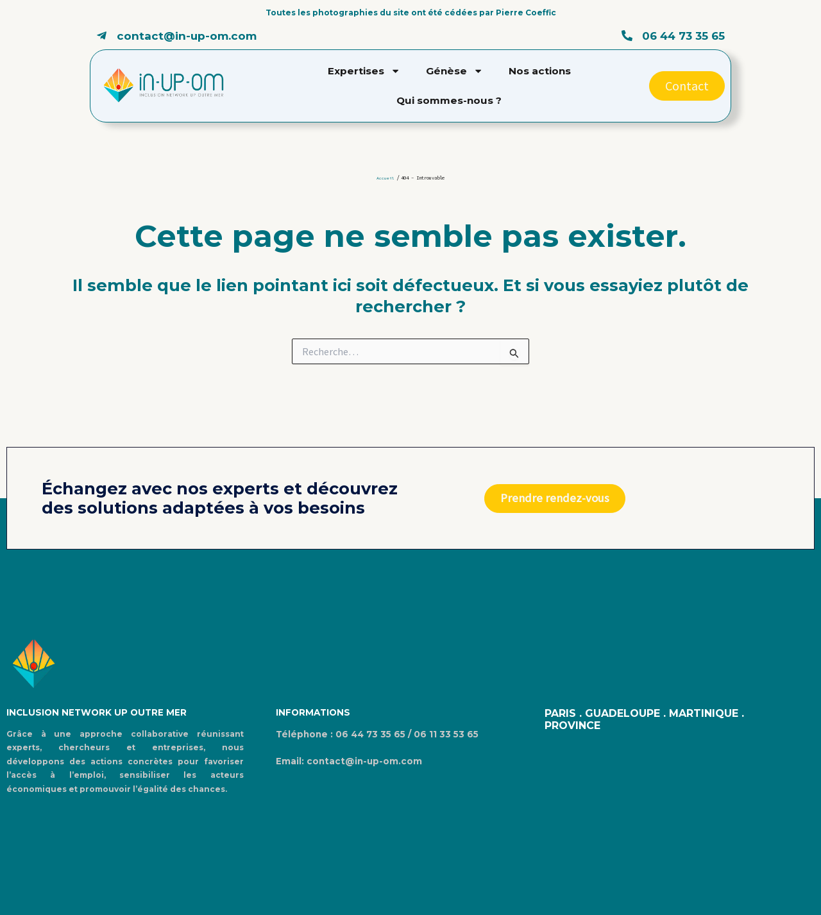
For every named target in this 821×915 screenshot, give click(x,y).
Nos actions (540, 71)
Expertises (364, 71)
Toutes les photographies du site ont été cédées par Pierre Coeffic (411, 12)
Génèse (454, 71)
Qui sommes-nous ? (449, 100)
